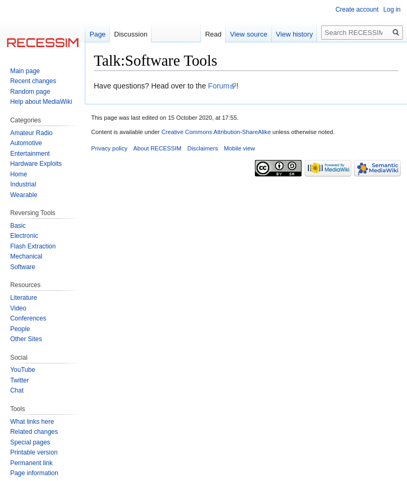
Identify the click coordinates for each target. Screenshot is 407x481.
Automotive (26, 143)
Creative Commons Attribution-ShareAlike (215, 132)
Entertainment (30, 153)
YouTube (22, 369)
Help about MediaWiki (41, 101)
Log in (392, 9)
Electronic (24, 235)
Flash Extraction (33, 246)
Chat (16, 390)
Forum (218, 86)
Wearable (23, 195)
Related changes (34, 431)
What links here (32, 421)
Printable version (33, 452)
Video (18, 308)
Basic (17, 225)
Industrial (23, 184)
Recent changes (33, 81)
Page (97, 34)
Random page (30, 91)
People (20, 329)
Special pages (30, 442)
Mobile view (239, 148)
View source (249, 34)
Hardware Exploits (35, 163)
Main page (25, 71)
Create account (356, 9)
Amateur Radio (31, 133)
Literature (23, 297)
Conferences (28, 318)
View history (294, 34)
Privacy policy (109, 148)
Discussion (130, 34)
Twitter (19, 380)
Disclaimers (203, 148)
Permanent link (31, 463)
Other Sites (26, 339)
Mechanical (26, 256)
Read (213, 34)
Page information (34, 473)
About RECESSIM (158, 148)
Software (22, 267)
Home (18, 174)
